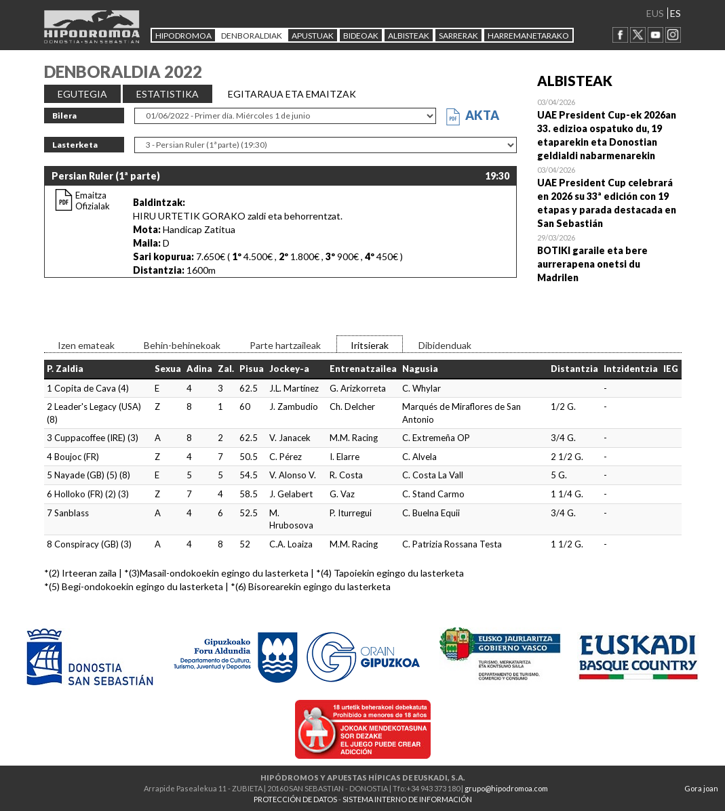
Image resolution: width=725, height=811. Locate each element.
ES (675, 13)
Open (609, 129)
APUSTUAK (313, 35)
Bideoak (360, 35)
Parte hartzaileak (285, 345)
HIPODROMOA (183, 35)
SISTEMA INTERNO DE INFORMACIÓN (407, 799)
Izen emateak (86, 345)
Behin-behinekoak (182, 345)
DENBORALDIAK (251, 35)
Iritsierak (370, 345)
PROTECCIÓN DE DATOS (295, 799)
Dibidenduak (444, 345)
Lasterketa (75, 145)
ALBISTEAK (408, 35)
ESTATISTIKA (167, 94)
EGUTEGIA (82, 94)
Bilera (64, 115)
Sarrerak (458, 35)
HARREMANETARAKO (528, 35)
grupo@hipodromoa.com (506, 788)
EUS (655, 13)
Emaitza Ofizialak (92, 200)
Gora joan (701, 788)
